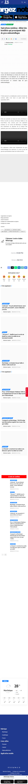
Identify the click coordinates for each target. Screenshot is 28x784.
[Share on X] (7, 39)
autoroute (7, 229)
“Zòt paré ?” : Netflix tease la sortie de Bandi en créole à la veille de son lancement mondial (13, 336)
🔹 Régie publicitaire (6, 750)
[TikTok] (14, 768)
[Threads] (19, 768)
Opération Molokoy (14, 231)
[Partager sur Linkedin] (19, 267)
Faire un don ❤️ (26, 392)
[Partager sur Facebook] (4, 39)
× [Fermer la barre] (26, 776)
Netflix (4, 332)
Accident (5, 446)
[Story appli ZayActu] (14, 580)
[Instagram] (12, 768)
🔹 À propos (3, 744)
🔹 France (3, 738)
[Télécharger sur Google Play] (7, 781)
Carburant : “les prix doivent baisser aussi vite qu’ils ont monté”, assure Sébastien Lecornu (14, 307)
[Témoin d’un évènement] (14, 630)
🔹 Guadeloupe (4, 735)
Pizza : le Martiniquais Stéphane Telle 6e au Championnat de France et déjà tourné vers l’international (13, 393)
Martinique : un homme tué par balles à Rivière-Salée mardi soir (13, 364)
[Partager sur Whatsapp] (9, 39)
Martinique (10, 24)
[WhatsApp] (17, 768)
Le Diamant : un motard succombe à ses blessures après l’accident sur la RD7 (13, 449)
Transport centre (7, 418)
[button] (2, 2)
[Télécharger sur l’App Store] (20, 781)
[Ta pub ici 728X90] (14, 68)
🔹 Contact (3, 747)
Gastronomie (6, 389)
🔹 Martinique (4, 732)
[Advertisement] (14, 168)
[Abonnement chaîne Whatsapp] (14, 664)
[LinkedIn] (16, 768)
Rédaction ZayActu (9, 42)
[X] (10, 768)
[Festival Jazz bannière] (14, 89)
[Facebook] (8, 768)
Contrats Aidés (16, 229)
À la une (3, 24)
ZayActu (23, 231)
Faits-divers (6, 360)
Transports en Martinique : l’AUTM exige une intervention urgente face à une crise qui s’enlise (13, 422)
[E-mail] (11, 39)
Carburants (6, 303)
